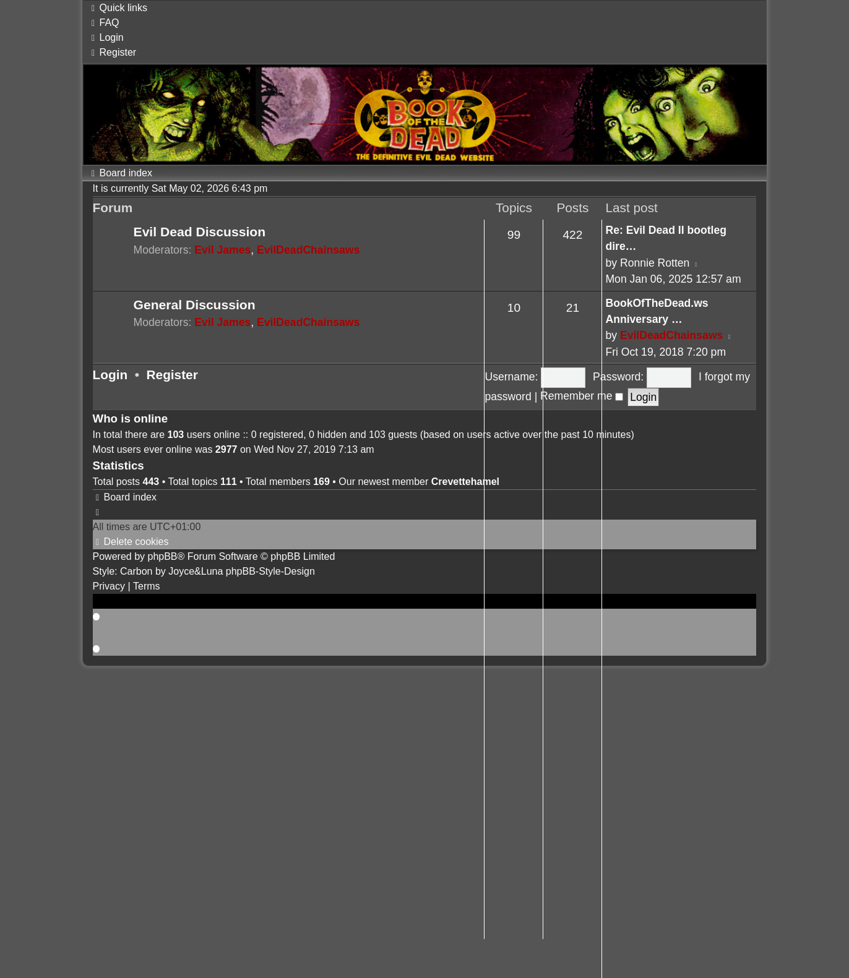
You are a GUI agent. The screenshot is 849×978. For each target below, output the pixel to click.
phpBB (162, 556)
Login (110, 374)
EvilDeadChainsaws (308, 250)
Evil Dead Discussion (200, 232)
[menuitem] (103, 22)
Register (172, 374)
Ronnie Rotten (654, 263)
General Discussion (195, 305)
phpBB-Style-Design (270, 571)
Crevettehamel (465, 481)
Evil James (222, 250)
